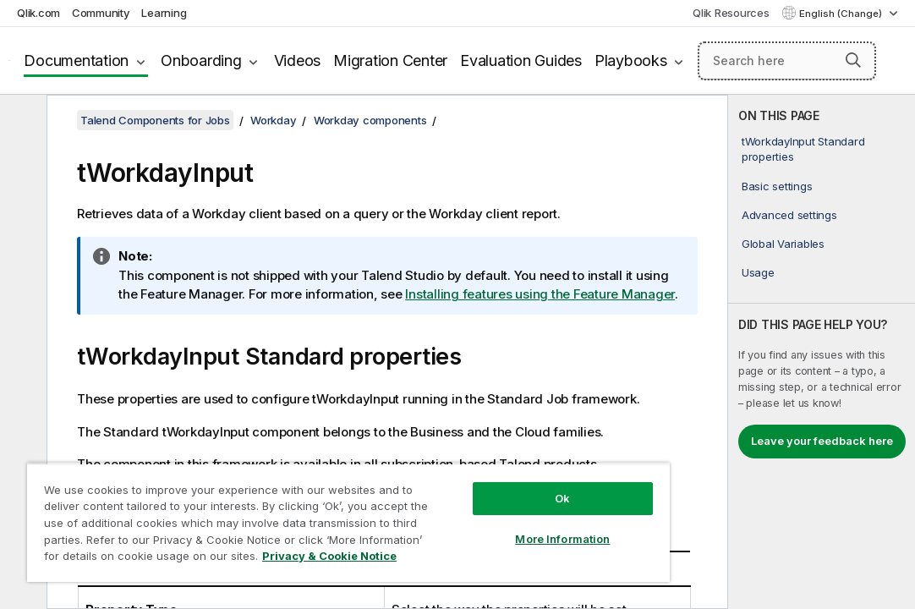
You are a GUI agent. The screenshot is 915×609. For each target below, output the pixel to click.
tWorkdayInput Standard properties (803, 148)
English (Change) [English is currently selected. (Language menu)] (842, 13)
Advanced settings (789, 215)
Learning (163, 12)
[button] (853, 60)
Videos (297, 60)
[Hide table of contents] (21, 121)
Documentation (76, 60)
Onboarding (201, 60)
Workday (273, 120)
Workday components (370, 120)
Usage (758, 272)
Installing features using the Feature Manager (540, 294)
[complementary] (821, 352)
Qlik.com (38, 12)
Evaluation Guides (521, 60)
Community (101, 12)
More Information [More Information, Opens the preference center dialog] (467, 509)
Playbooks (630, 60)
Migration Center (390, 60)
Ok (467, 468)
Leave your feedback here (822, 440)
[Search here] (786, 61)
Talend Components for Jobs (155, 120)
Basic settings (777, 186)
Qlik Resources (731, 12)
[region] (292, 507)
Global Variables (783, 243)
